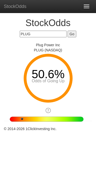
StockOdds (15, 6)
